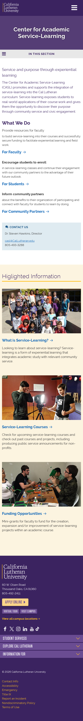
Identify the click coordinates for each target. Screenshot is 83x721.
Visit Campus (29, 611)
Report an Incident (14, 698)
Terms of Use (10, 707)
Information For (14, 654)
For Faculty (11, 152)
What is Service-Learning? (25, 340)
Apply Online (13, 602)
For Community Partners (23, 211)
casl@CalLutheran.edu (20, 240)
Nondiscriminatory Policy (18, 703)
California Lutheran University (11, 8)
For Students (13, 184)
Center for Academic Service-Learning (41, 32)
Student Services (15, 638)
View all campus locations (19, 618)
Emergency (9, 690)
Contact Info (10, 681)
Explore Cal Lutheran (18, 646)
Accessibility (10, 685)
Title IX (6, 694)
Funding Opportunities (22, 513)
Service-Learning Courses (25, 427)
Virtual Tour (11, 611)
